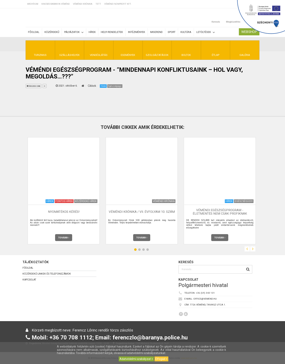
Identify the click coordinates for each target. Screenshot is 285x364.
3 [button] (143, 249)
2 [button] (139, 249)
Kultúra (186, 32)
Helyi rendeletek (112, 32)
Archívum (32, 4)
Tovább (63, 237)
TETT (98, 4)
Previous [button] (247, 248)
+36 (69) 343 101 (205, 292)
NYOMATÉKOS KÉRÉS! (63, 212)
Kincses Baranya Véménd (55, 4)
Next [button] (252, 248)
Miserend (156, 32)
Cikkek (92, 85)
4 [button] (147, 249)
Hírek (92, 32)
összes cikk (33, 86)
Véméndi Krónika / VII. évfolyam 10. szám (142, 212)
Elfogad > (161, 359)
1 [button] (135, 249)
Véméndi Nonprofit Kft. (118, 4)
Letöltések (205, 32)
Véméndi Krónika (82, 4)
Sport (171, 32)
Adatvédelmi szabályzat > (136, 359)
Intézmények (136, 32)
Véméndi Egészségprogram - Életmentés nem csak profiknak (220, 211)
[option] (64, 190)
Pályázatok (74, 32)
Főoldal (33, 32)
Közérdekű (52, 32)
